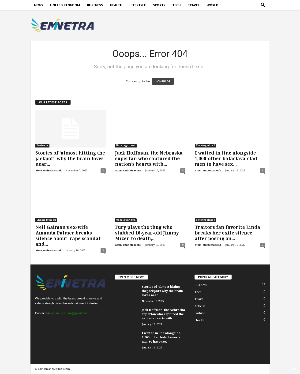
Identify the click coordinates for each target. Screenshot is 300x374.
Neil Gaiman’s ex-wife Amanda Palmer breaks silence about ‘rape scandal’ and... (68, 236)
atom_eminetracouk (48, 170)
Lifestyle (137, 5)
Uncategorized (125, 145)
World (212, 5)
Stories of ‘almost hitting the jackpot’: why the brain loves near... (70, 158)
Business (95, 5)
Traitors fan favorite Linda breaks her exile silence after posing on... (227, 233)
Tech (176, 5)
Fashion (200, 313)
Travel (194, 5)
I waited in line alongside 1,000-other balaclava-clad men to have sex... (226, 158)
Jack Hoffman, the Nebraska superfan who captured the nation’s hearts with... (149, 158)
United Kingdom (65, 5)
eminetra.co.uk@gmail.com (69, 313)
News (38, 5)
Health (116, 5)
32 (182, 170)
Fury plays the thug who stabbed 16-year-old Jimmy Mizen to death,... (147, 233)
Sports (159, 5)
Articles (200, 306)
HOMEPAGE (162, 81)
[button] (263, 5)
